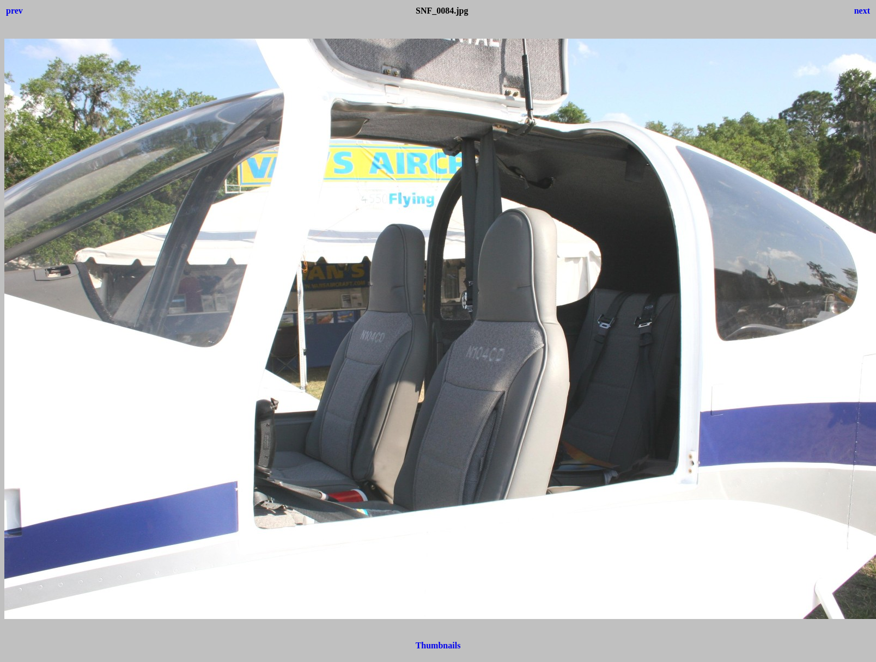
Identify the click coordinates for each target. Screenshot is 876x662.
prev (14, 10)
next (862, 10)
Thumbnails (438, 645)
